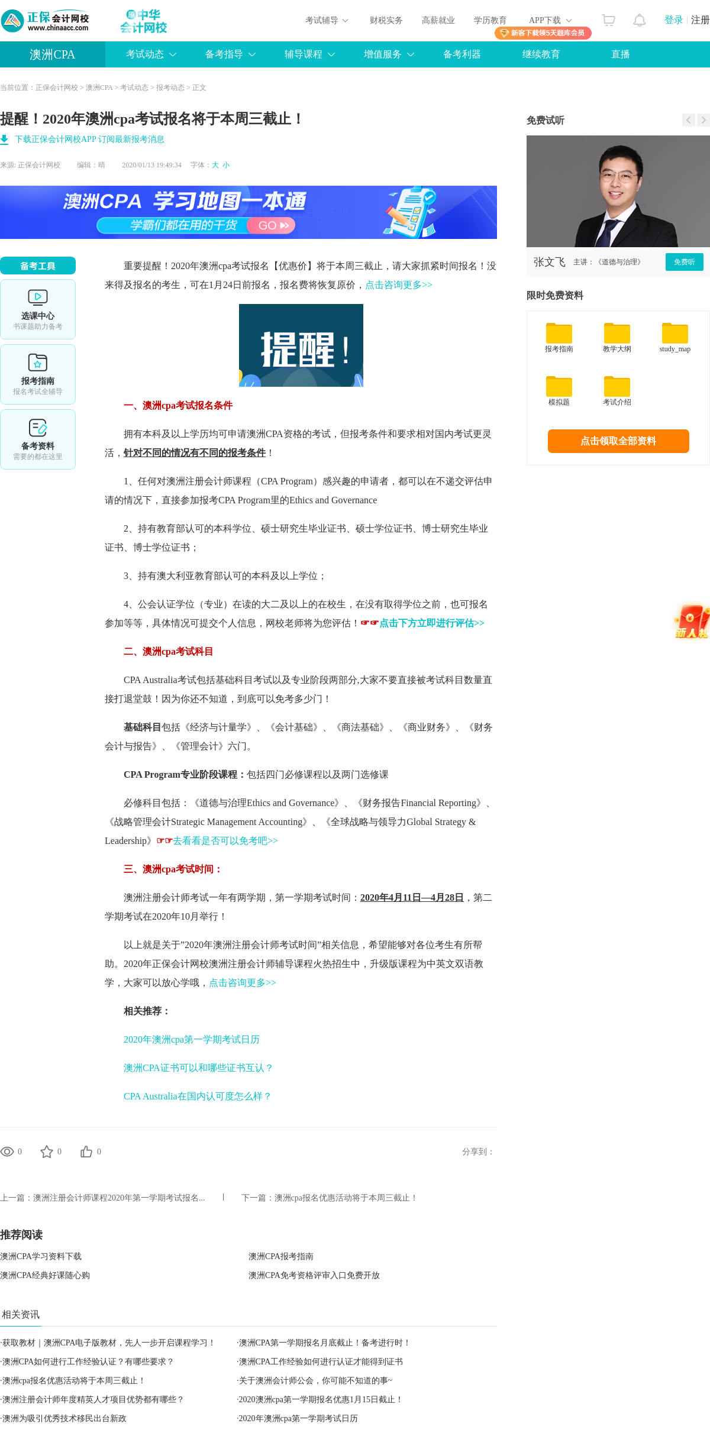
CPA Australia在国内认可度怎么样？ (198, 1096)
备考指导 (224, 54)
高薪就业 (438, 20)
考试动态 (145, 54)
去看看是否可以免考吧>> (217, 841)
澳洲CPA (52, 54)
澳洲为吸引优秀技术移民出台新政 (64, 1418)
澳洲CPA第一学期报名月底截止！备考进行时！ (325, 1342)
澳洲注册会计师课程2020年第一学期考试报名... (119, 1197)
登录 (673, 20)
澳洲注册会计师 (199, 481)
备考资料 (38, 439)
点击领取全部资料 (618, 441)
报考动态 (170, 87)
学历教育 (490, 20)
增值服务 (383, 54)
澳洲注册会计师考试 (166, 897)
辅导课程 (303, 54)
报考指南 (38, 374)
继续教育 (541, 54)
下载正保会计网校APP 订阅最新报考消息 (89, 139)
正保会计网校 (57, 87)
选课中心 (38, 309)
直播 (620, 54)
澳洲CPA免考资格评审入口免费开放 (314, 1275)
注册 (700, 20)
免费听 (684, 262)
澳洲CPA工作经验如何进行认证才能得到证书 (321, 1361)
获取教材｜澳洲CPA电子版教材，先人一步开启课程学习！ (109, 1342)
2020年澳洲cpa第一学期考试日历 (192, 1039)
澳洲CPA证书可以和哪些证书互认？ (199, 1068)
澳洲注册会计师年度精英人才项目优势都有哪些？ (93, 1399)
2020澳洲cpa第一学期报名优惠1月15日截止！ (321, 1399)
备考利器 (462, 54)
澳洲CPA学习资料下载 (41, 1256)
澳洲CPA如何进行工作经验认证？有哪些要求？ (88, 1361)
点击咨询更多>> (399, 285)
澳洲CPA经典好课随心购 (45, 1275)
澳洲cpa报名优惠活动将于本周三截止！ (346, 1197)
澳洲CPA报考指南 (281, 1256)
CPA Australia (151, 680)
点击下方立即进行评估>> (432, 623)
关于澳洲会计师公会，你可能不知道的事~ (316, 1380)
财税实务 (386, 20)
